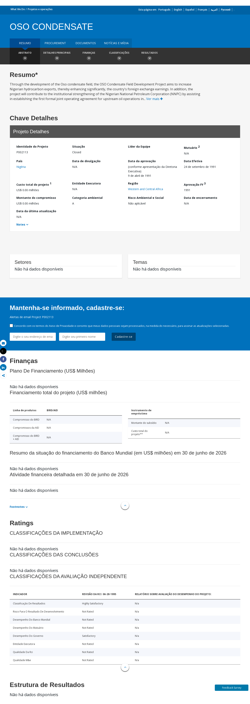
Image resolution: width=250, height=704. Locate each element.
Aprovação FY (195, 183)
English (178, 9)
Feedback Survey (231, 687)
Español (189, 9)
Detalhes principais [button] (56, 56)
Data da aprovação (142, 161)
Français (202, 9)
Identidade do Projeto (32, 146)
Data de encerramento (200, 198)
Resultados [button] (149, 56)
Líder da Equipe (139, 146)
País (19, 161)
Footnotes (17, 507)
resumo (25, 43)
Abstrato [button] (25, 56)
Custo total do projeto (33, 183)
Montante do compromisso (36, 198)
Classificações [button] (119, 56)
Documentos (85, 43)
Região (133, 183)
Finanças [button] (89, 56)
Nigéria (21, 167)
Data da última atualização (36, 211)
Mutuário (192, 147)
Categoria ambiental (87, 198)
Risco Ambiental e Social (146, 198)
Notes (20, 224)
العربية (214, 9)
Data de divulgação (86, 161)
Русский (225, 9)
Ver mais (154, 99)
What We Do (18, 9)
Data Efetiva (193, 161)
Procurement (55, 43)
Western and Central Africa (145, 189)
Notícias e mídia (116, 43)
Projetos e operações (40, 9)
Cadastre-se (123, 337)
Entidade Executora (86, 183)
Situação (78, 146)
